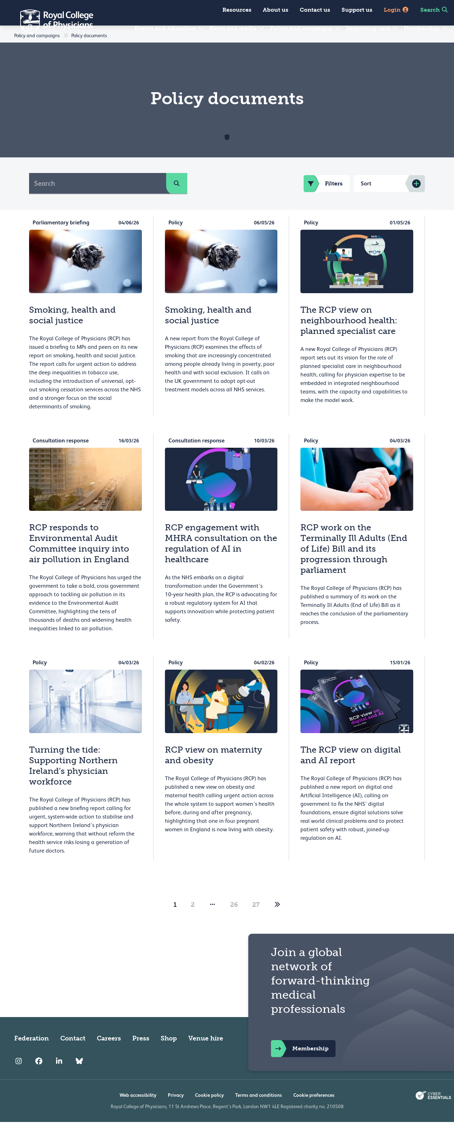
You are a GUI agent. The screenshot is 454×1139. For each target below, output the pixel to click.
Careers (109, 1055)
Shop (169, 1055)
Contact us (315, 9)
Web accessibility (138, 1112)
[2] (277, 922)
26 (234, 922)
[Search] (97, 200)
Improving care (372, 28)
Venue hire (205, 1055)
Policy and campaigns (305, 28)
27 (256, 922)
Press (140, 1055)
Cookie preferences (313, 1112)
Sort (366, 200)
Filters (323, 200)
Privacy (176, 1112)
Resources (236, 9)
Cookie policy (209, 1112)
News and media (237, 28)
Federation (31, 1055)
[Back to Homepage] (52, 21)
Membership (426, 28)
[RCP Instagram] (19, 1078)
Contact (72, 1055)
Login (396, 9)
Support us (357, 9)
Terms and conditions (258, 1112)
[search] (176, 200)
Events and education (169, 28)
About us (275, 9)
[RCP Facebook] (39, 1078)
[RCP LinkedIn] (59, 1078)
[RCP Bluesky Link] (79, 1078)
